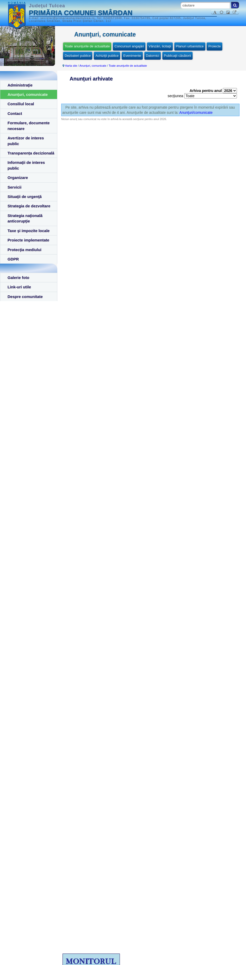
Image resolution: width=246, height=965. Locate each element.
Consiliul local (21, 104)
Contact (15, 113)
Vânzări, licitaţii (160, 46)
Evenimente (132, 56)
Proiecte (214, 46)
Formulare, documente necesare (29, 125)
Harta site (71, 65)
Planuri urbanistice (190, 46)
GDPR (13, 259)
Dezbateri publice (78, 56)
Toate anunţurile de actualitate (87, 46)
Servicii (14, 187)
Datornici (152, 56)
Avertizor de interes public (26, 141)
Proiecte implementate (28, 240)
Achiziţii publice (107, 56)
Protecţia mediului (24, 249)
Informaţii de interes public (26, 165)
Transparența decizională (31, 153)
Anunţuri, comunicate (28, 94)
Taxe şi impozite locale (29, 230)
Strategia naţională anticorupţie (25, 218)
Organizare (18, 177)
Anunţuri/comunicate (196, 112)
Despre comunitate (25, 296)
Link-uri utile (19, 287)
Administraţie (20, 85)
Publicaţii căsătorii (177, 56)
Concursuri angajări (129, 46)
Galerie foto (18, 277)
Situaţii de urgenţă (25, 196)
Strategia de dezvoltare (29, 206)
